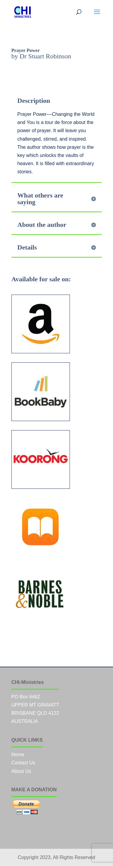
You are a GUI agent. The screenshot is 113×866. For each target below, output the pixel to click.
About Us (21, 771)
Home (17, 754)
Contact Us (23, 762)
